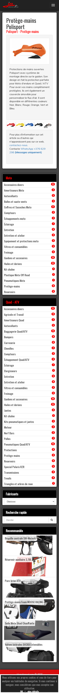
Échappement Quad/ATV (16, 360)
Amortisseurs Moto (14, 190)
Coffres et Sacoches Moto (17, 207)
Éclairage (9, 224)
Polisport (12, 31)
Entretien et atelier (14, 235)
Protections (10, 450)
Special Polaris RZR (14, 467)
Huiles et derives (13, 264)
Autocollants (11, 196)
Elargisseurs (10, 371)
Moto (9, 177)
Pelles (7, 439)
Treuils (7, 478)
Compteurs (10, 213)
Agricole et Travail (14, 314)
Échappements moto (14, 219)
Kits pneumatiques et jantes (19, 422)
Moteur (8, 427)
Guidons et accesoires (15, 258)
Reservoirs (9, 292)
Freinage (8, 252)
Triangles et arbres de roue (18, 484)
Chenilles (9, 348)
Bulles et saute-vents (15, 201)
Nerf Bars (9, 433)
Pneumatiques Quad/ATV (17, 444)
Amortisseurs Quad (14, 320)
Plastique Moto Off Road (17, 275)
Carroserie (9, 343)
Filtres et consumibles (15, 247)
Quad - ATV (12, 302)
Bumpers (8, 337)
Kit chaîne (9, 269)
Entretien (9, 230)
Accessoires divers (14, 185)
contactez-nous (18, 145)
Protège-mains (29, 31)
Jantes (7, 410)
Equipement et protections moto (21, 241)
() (28, 152)
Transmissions (11, 472)
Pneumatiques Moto (14, 281)
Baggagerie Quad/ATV (15, 331)
